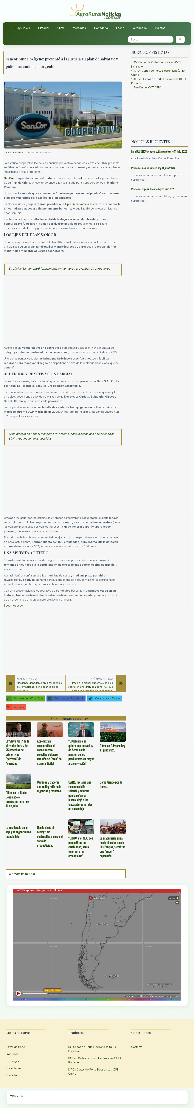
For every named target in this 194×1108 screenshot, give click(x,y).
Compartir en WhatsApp (24, 698)
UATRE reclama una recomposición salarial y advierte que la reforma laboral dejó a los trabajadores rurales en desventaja (80, 795)
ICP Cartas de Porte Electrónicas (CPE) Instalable (92, 1049)
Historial (43, 27)
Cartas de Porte (15, 1046)
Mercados (79, 27)
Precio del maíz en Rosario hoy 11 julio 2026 (153, 168)
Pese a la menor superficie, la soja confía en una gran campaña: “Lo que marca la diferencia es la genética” (90, 686)
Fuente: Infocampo (14, 152)
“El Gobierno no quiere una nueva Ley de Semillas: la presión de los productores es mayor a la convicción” (81, 752)
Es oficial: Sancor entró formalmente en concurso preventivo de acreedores (59, 268)
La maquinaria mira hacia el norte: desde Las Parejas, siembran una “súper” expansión (112, 847)
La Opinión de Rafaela (75, 204)
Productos (12, 1054)
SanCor (9, 178)
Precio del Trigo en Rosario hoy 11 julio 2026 (153, 189)
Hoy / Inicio (22, 27)
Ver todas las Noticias (22, 873)
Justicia (81, 178)
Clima (61, 27)
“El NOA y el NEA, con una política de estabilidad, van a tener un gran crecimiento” (80, 847)
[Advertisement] (63, 640)
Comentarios (13, 1068)
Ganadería (101, 27)
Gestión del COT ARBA (148, 87)
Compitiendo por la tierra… (111, 784)
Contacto (11, 1075)
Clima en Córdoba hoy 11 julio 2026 (112, 748)
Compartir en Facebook (65, 698)
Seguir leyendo (13, 605)
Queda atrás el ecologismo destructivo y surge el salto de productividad (50, 836)
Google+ (15, 707)
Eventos (160, 27)
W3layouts (16, 1096)
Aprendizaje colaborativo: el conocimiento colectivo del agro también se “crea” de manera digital (49, 752)
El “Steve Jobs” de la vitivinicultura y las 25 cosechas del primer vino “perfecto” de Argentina (17, 752)
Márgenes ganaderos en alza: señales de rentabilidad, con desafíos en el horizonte (39, 686)
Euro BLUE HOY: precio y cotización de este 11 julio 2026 (159, 151)
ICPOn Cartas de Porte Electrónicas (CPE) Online (94, 1071)
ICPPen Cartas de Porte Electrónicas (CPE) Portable (94, 1060)
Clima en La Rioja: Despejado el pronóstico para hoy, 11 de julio (17, 799)
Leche (120, 27)
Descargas (12, 1061)
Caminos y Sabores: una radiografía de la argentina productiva (49, 786)
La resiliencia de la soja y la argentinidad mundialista (18, 832)
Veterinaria (139, 27)
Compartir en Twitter (103, 698)
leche (30, 228)
